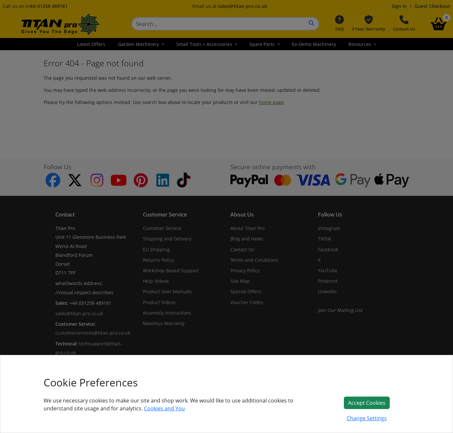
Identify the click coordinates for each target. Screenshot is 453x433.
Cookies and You (164, 408)
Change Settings (367, 418)
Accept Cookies (366, 402)
